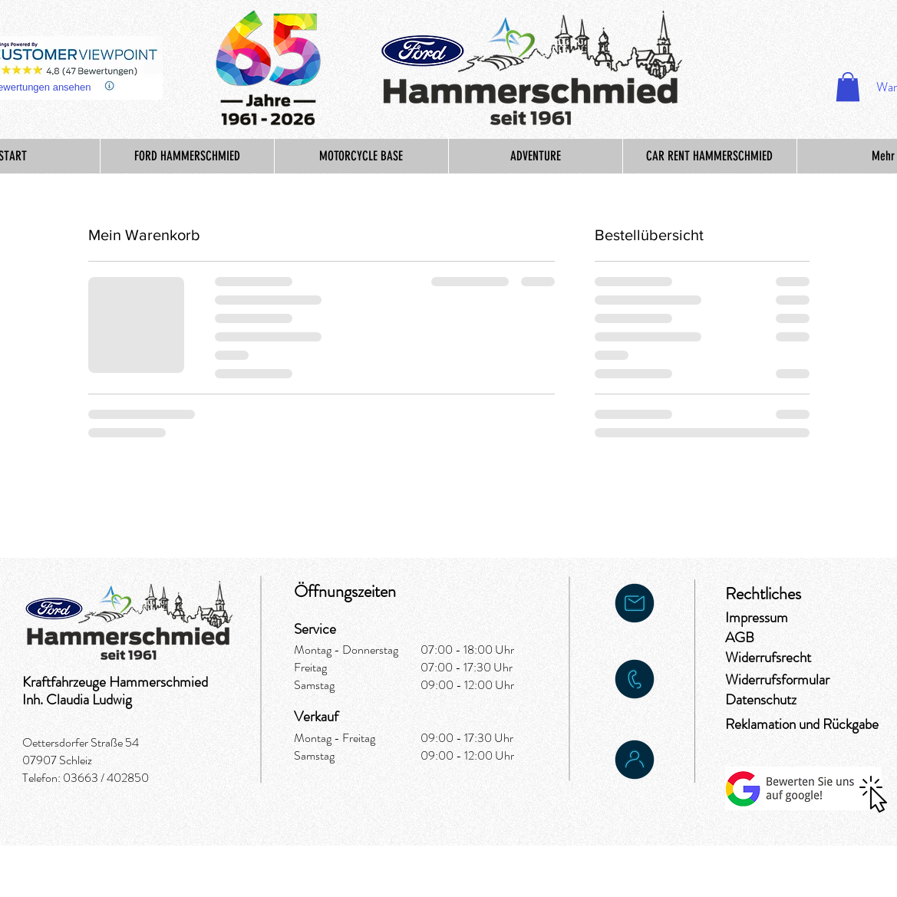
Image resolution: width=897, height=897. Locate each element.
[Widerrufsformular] (781, 680)
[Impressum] (779, 618)
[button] (848, 86)
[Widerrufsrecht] (779, 658)
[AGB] (779, 638)
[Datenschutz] (761, 700)
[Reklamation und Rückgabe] (803, 724)
